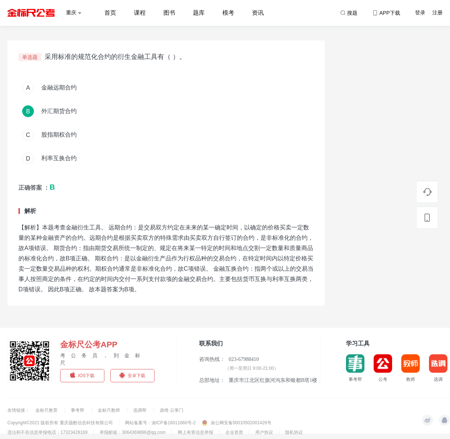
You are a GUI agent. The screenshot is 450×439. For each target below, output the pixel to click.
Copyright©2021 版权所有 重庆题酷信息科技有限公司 (60, 422)
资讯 (258, 13)
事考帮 (78, 410)
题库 (199, 13)
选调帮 (140, 410)
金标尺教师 (109, 410)
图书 (169, 13)
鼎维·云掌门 (171, 410)
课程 (140, 13)
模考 (228, 13)
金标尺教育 (47, 410)
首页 (110, 13)
